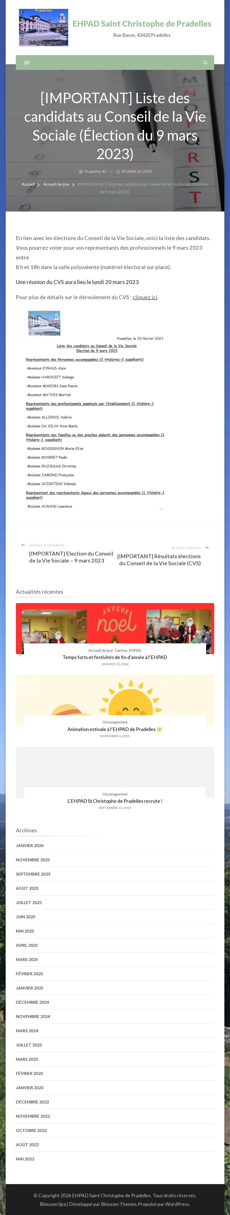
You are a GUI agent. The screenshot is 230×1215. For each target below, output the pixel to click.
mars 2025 (27, 959)
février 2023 (29, 1073)
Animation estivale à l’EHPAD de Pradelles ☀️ (114, 729)
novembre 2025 (33, 859)
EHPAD (135, 650)
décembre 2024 (32, 1002)
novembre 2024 (33, 1016)
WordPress (177, 1204)
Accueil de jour (100, 650)
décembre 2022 (32, 1101)
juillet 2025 (29, 902)
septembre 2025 (33, 874)
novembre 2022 (33, 1116)
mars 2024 (27, 1030)
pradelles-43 (95, 171)
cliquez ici (145, 297)
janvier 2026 (30, 845)
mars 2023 (27, 1059)
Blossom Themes (119, 1204)
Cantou (121, 650)
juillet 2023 (29, 1044)
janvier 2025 (30, 987)
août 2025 (27, 888)
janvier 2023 (30, 1087)
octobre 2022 (31, 1130)
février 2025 (29, 973)
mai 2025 (25, 931)
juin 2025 (25, 916)
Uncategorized (115, 722)
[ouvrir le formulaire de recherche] (205, 62)
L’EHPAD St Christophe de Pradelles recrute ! (115, 801)
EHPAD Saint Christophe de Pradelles (142, 23)
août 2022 (27, 1144)
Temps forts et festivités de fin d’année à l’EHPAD (115, 657)
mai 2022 (25, 1158)
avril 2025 (27, 945)
